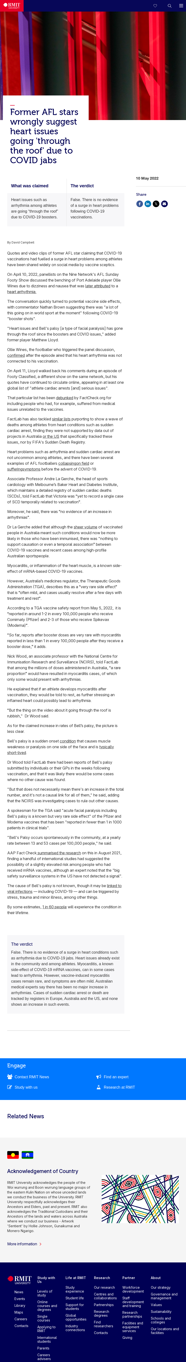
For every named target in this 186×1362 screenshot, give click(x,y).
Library (19, 1305)
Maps (18, 1312)
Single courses (43, 1318)
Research (102, 1278)
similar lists (61, 419)
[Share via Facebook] (139, 203)
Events (19, 1299)
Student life (75, 1298)
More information (24, 1243)
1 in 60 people (54, 906)
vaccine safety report (61, 608)
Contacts (21, 1326)
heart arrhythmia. (21, 291)
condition (68, 741)
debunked (64, 397)
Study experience (75, 1289)
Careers (20, 1319)
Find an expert (116, 1077)
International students (47, 1339)
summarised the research (59, 852)
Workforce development (133, 1289)
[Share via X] (156, 203)
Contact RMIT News (32, 1077)
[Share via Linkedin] (147, 203)
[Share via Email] (164, 203)
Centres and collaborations (105, 1296)
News (18, 1292)
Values (156, 1305)
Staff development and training (133, 1302)
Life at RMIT (76, 1278)
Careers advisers (44, 1357)
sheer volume (85, 527)
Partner (128, 1278)
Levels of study (44, 1293)
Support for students (75, 1307)
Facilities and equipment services (132, 1327)
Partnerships (104, 1305)
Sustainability (161, 1311)
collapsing (67, 463)
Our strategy (161, 1287)
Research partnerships (132, 1314)
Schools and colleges (161, 1320)
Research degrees (101, 1313)
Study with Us (46, 1280)
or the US (51, 436)
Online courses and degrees (47, 1306)
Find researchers (103, 1324)
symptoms (31, 469)
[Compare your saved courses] (158, 6)
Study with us (26, 1087)
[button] (169, 6)
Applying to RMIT (46, 1329)
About (156, 1278)
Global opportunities (76, 1317)
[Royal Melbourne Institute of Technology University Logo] (12, 6)
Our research (104, 1287)
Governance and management (164, 1296)
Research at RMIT (119, 1087)
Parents (43, 1348)
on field (82, 463)
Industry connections (75, 1328)
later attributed (97, 285)
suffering (14, 469)
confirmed (16, 355)
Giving (127, 1337)
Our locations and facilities (165, 1331)
